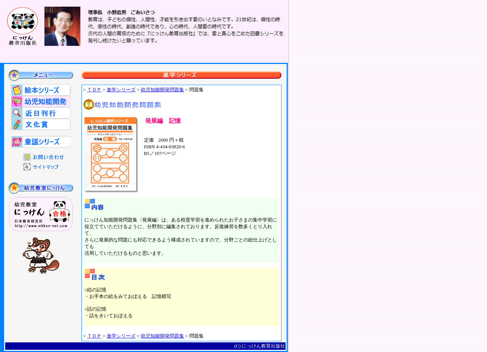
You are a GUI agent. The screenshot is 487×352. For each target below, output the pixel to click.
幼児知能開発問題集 (162, 336)
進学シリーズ (121, 89)
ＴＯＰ (94, 89)
